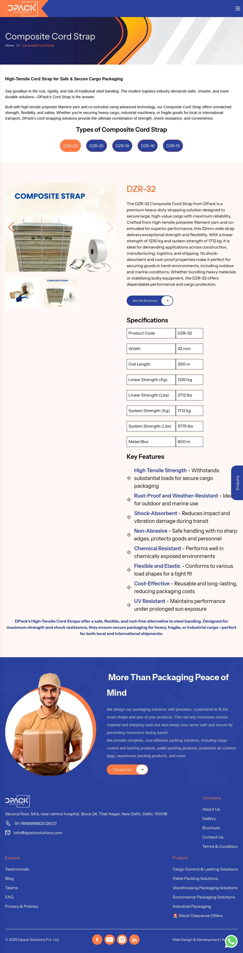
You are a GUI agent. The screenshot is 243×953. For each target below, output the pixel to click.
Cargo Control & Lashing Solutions (205, 869)
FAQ (9, 897)
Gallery (209, 818)
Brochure (211, 827)
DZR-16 (147, 145)
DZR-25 (96, 145)
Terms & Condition (220, 846)
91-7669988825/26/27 (31, 823)
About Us (211, 809)
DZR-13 (173, 145)
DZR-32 (70, 145)
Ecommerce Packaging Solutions (204, 897)
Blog (9, 878)
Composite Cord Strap (38, 45)
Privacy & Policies (21, 906)
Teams (11, 887)
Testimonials (17, 869)
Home (9, 45)
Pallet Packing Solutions (195, 878)
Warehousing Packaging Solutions (205, 887)
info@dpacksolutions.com (33, 832)
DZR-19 (122, 145)
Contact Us (213, 837)
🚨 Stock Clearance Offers (197, 915)
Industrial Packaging (192, 906)
